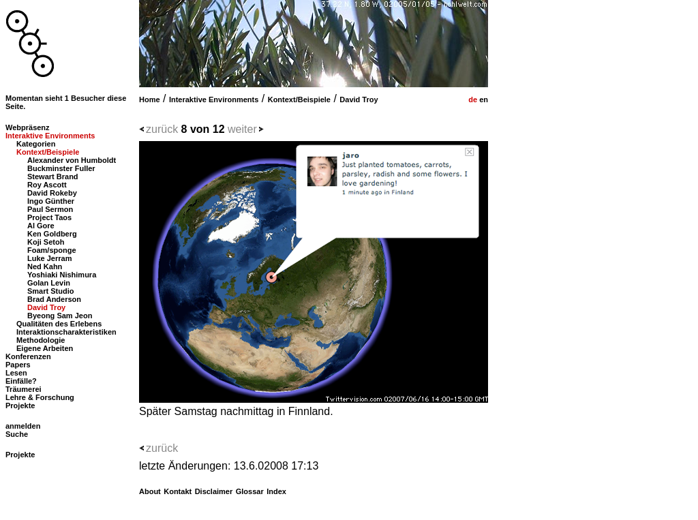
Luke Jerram (49, 258)
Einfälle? (21, 381)
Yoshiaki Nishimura (61, 275)
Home (149, 99)
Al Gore (41, 225)
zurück (162, 129)
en (482, 99)
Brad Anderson (54, 299)
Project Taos (49, 217)
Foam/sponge (51, 250)
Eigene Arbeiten (44, 348)
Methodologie (40, 340)
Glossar (250, 491)
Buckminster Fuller (61, 168)
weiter (242, 129)
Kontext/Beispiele (299, 99)
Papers (18, 365)
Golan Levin (48, 283)
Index (276, 491)
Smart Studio (50, 291)
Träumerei (23, 389)
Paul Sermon (50, 209)
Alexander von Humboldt (71, 160)
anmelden (22, 426)
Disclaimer (214, 491)
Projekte (20, 405)
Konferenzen (28, 356)
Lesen (16, 373)
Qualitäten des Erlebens (59, 324)
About (150, 491)
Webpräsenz (27, 127)
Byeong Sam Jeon (59, 315)
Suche (16, 434)
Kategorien (35, 144)
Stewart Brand (52, 176)
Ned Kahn (44, 266)
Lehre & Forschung (39, 397)
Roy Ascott (47, 185)
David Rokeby (52, 193)
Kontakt (178, 491)
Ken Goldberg (52, 234)
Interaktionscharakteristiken (66, 332)
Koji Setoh (45, 242)
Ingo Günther (50, 201)
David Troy (358, 99)
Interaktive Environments (213, 99)
